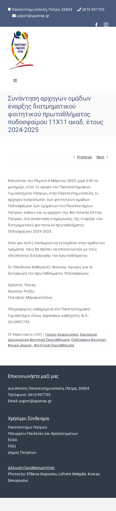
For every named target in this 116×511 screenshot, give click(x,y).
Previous (84, 157)
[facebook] (96, 25)
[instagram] (106, 25)
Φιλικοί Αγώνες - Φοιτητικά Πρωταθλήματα (41, 345)
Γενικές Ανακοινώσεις (62, 334)
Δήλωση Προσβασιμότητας (31, 468)
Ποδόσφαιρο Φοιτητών (88, 340)
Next (100, 157)
